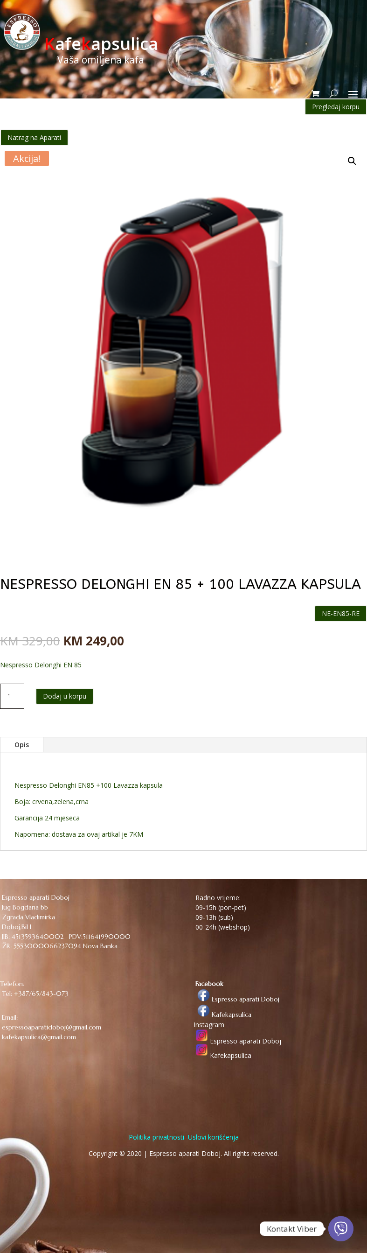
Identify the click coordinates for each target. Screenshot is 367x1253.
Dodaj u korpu (64, 696)
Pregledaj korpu (336, 106)
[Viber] (340, 1228)
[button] (352, 161)
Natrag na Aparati (34, 137)
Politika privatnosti (156, 1137)
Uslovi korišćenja (212, 1137)
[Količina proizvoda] (12, 696)
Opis (21, 744)
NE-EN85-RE (341, 613)
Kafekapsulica (222, 1014)
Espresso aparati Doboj (236, 999)
